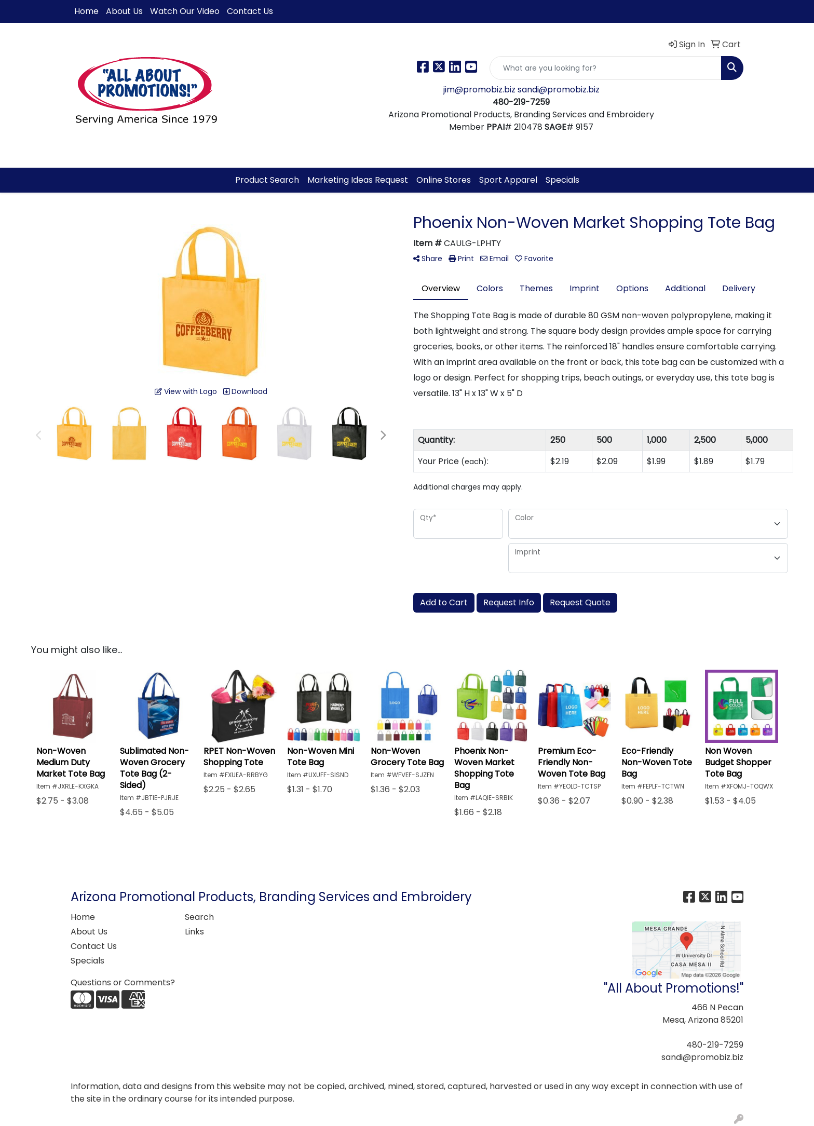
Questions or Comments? (123, 982)
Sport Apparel (508, 180)
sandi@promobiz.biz (559, 90)
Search (199, 917)
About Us (124, 11)
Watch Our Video (185, 11)
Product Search (267, 180)
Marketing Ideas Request (357, 180)
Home (86, 11)
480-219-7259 (714, 1045)
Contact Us (250, 11)
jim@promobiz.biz (480, 90)
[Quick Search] (606, 68)
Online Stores (443, 180)
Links (194, 932)
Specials (562, 180)
